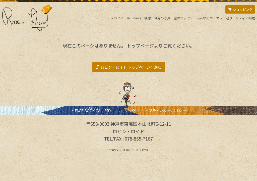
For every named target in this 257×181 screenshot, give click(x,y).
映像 (147, 18)
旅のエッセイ (183, 18)
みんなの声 (205, 18)
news (137, 18)
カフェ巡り (224, 18)
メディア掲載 (245, 18)
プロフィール (120, 18)
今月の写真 (162, 18)
